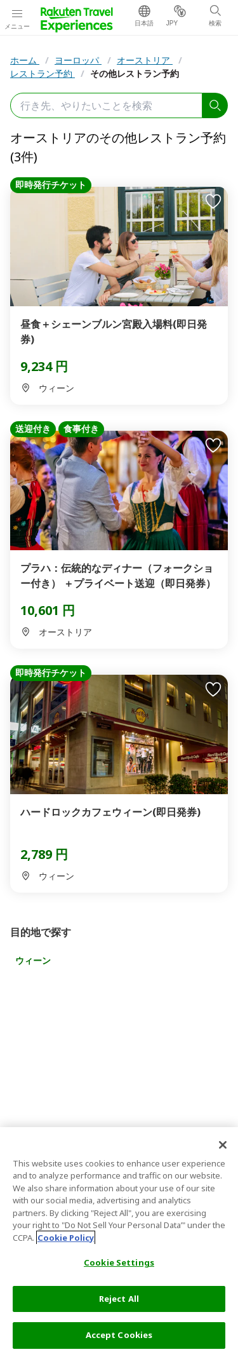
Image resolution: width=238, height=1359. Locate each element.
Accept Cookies (119, 1335)
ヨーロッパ (78, 60)
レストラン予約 (42, 73)
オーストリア (145, 60)
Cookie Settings (119, 1262)
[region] (119, 1243)
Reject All (119, 1298)
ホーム (24, 60)
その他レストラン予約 (134, 73)
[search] (215, 105)
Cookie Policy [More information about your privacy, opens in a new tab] (65, 1237)
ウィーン (33, 960)
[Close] (223, 1145)
